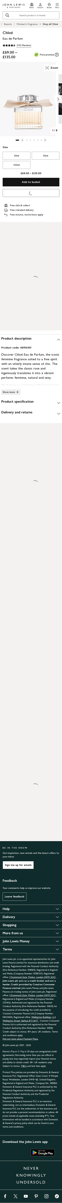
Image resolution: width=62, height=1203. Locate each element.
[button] (57, 5)
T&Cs (24, 1066)
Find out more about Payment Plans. (20, 1039)
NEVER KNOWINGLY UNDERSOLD (31, 1175)
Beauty (8, 24)
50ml (45, 155)
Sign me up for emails (18, 865)
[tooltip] (56, 54)
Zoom (51, 68)
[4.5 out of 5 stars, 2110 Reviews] (17, 45)
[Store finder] (31, 5)
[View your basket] (49, 5)
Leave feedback (14, 896)
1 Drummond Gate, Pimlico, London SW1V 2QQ (32, 977)
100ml (16, 164)
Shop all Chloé (50, 24)
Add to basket (31, 182)
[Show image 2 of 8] (58, 99)
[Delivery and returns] (31, 413)
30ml (16, 155)
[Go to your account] (40, 5)
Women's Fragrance (27, 24)
